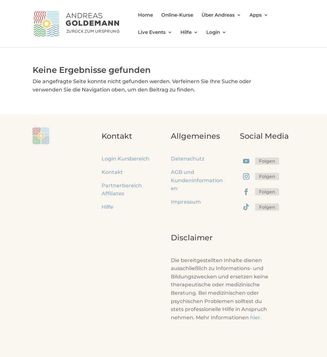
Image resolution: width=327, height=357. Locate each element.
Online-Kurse (177, 15)
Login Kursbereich (125, 159)
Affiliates (113, 193)
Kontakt (112, 172)
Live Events (152, 32)
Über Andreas (218, 15)
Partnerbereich (122, 185)
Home (145, 15)
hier (256, 317)
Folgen (267, 161)
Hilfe (186, 32)
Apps (255, 15)
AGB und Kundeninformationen (197, 180)
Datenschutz (187, 159)
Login (213, 32)
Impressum (186, 202)
